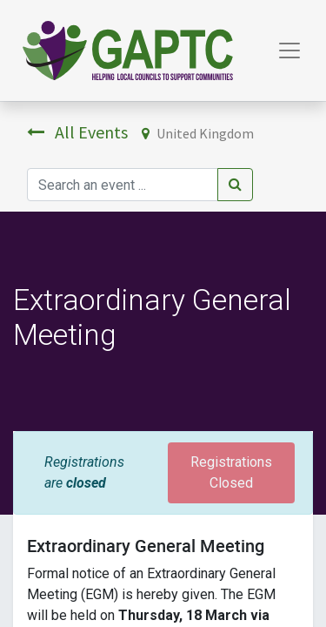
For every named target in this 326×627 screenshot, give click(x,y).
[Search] (235, 184)
